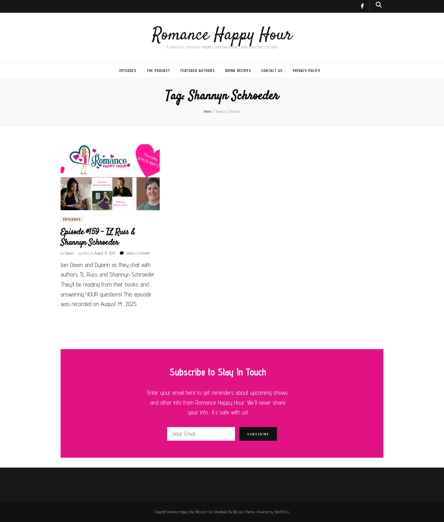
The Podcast (158, 70)
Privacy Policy (306, 70)
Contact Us (272, 70)
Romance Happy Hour (222, 35)
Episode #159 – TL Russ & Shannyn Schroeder (98, 237)
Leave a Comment (138, 253)
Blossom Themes (244, 512)
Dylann (69, 253)
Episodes (127, 70)
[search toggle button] (379, 5)
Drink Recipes (238, 70)
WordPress (281, 512)
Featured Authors (197, 70)
